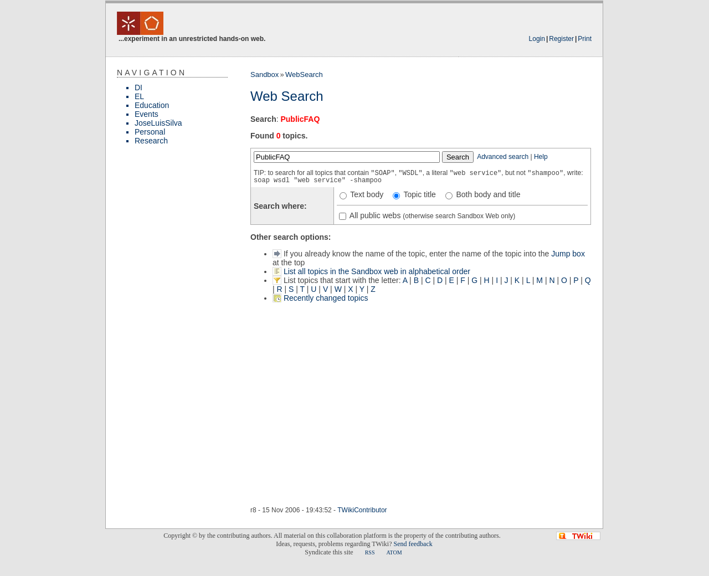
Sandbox (264, 74)
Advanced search (502, 157)
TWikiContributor (362, 510)
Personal (150, 131)
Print (585, 39)
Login (537, 39)
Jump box (568, 253)
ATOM (394, 552)
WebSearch (304, 74)
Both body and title (487, 194)
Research (151, 140)
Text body (366, 194)
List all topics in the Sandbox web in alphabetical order (377, 271)
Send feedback (412, 544)
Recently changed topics (326, 298)
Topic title (419, 194)
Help (541, 157)
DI (138, 87)
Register (561, 39)
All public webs (374, 215)
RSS (370, 552)
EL (139, 96)
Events (146, 114)
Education (152, 105)
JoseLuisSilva (158, 123)
